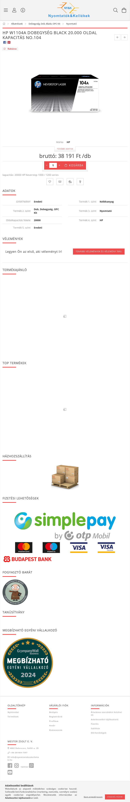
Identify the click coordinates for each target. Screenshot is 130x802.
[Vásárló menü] (22, 10)
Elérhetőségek (98, 733)
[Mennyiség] (53, 166)
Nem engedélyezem (93, 797)
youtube (10, 772)
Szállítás (95, 729)
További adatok (65, 149)
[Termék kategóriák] (6, 10)
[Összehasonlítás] (70, 182)
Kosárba (76, 166)
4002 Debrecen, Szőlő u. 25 (24, 748)
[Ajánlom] (60, 182)
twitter (25, 767)
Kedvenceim (55, 730)
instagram (16, 766)
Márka (59, 142)
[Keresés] (115, 10)
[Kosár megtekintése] (124, 10)
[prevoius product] (117, 38)
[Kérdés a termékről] (80, 182)
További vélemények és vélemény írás (99, 252)
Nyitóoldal (13, 712)
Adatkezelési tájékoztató (104, 720)
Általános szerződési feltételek (106, 714)
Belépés (53, 712)
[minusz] (46, 166)
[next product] (124, 38)
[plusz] (59, 166)
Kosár (52, 726)
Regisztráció (55, 717)
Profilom (54, 721)
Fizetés (95, 724)
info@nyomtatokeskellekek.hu (23, 759)
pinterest (31, 766)
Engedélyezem (115, 797)
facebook (10, 766)
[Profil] (14, 10)
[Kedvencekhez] (49, 182)
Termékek (13, 717)
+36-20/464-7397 (18, 753)
